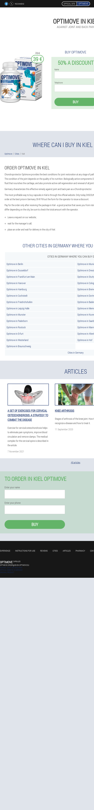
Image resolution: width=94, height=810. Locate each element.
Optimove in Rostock (16, 327)
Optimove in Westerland (17, 340)
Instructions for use (25, 550)
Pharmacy (80, 550)
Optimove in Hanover (16, 283)
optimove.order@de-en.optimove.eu (14, 565)
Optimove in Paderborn (17, 320)
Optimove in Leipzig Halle (17, 308)
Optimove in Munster (16, 314)
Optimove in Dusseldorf (17, 270)
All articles (75, 462)
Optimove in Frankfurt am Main (20, 276)
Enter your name (12, 487)
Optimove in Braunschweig (18, 346)
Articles (67, 550)
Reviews (44, 550)
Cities (55, 550)
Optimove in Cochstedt (17, 295)
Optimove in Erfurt (14, 333)
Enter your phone (13, 503)
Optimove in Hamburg (16, 289)
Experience (5, 550)
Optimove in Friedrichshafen (19, 302)
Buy (34, 524)
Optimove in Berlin (14, 264)
